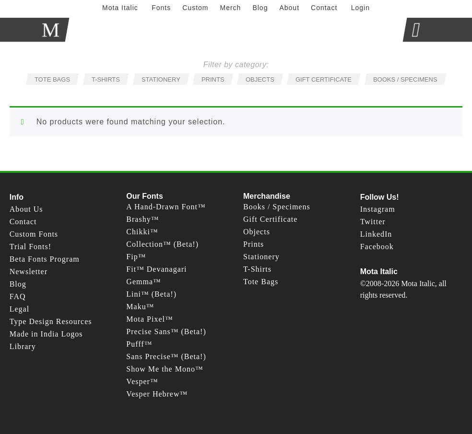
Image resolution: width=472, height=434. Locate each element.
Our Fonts (144, 196)
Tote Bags (260, 281)
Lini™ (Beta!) (151, 294)
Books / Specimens (276, 207)
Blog (18, 284)
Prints (253, 244)
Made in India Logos (46, 334)
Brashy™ (142, 219)
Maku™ (140, 306)
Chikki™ (142, 232)
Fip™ (136, 257)
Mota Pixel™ (149, 319)
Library (23, 346)
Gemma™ (143, 281)
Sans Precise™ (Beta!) (166, 356)
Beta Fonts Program (45, 259)
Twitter (373, 221)
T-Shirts (257, 269)
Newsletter (28, 271)
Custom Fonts (34, 234)
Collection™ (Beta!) (162, 244)
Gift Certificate (270, 219)
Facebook (377, 246)
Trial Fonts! (30, 246)
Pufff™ (139, 344)
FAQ (18, 296)
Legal (19, 309)
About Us (26, 209)
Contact (23, 221)
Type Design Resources (51, 321)
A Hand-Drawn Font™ (165, 207)
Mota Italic (379, 271)
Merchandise (266, 196)
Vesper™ (142, 381)
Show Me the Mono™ (164, 369)
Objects (256, 232)
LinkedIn (376, 234)
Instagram (377, 209)
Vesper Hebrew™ (157, 394)
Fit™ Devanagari (156, 269)
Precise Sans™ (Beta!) (166, 331)
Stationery (261, 257)
